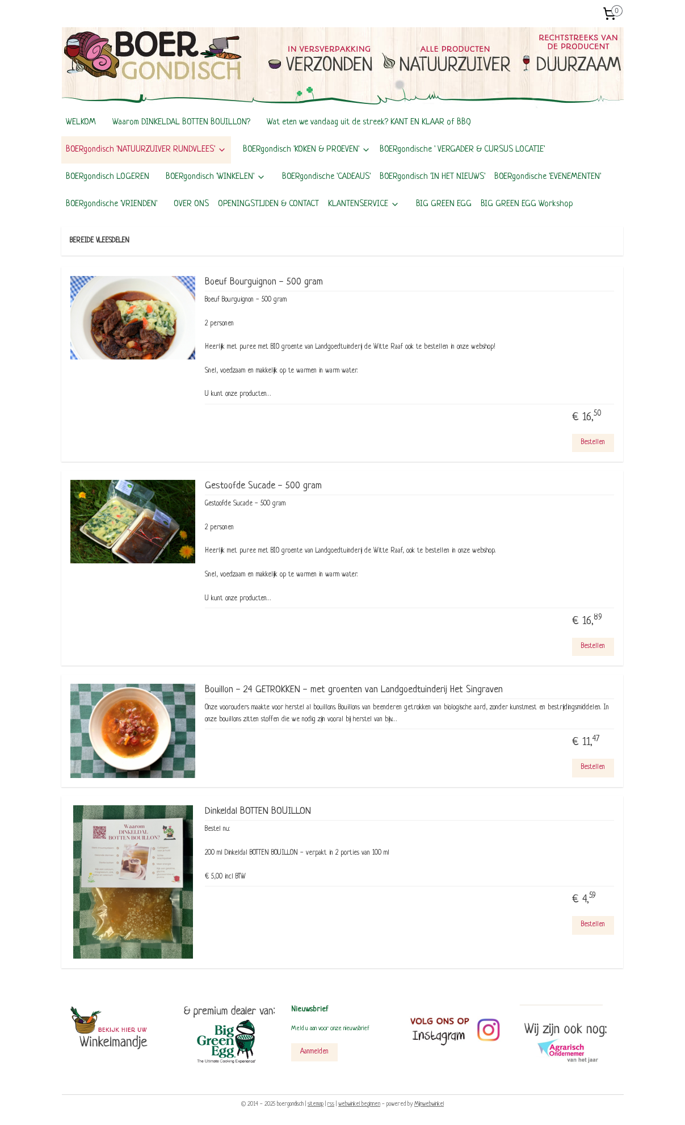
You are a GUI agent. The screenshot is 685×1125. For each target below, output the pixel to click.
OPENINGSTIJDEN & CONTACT (268, 204)
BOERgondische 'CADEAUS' (326, 177)
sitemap (315, 1104)
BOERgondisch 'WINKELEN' (216, 177)
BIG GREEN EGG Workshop (527, 204)
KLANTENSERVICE (364, 204)
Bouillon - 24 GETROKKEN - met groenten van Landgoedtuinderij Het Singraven (354, 689)
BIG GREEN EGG (444, 204)
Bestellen (593, 442)
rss (330, 1104)
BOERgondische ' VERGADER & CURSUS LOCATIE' (462, 149)
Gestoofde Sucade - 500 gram (263, 485)
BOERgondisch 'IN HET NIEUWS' (432, 177)
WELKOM (81, 122)
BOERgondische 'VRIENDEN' (111, 204)
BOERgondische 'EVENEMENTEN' (547, 177)
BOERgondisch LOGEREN (107, 177)
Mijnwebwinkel (429, 1104)
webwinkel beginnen (359, 1104)
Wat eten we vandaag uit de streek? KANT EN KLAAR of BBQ (369, 122)
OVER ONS (191, 204)
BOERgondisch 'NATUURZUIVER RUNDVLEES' (146, 149)
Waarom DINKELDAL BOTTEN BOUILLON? (181, 122)
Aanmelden (314, 1052)
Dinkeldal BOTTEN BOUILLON (258, 811)
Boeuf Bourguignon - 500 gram (264, 282)
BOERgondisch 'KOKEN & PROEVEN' (307, 149)
